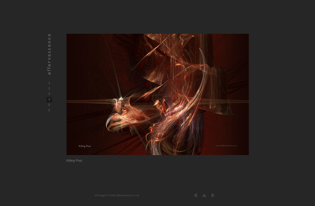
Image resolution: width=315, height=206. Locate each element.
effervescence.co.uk (127, 195)
